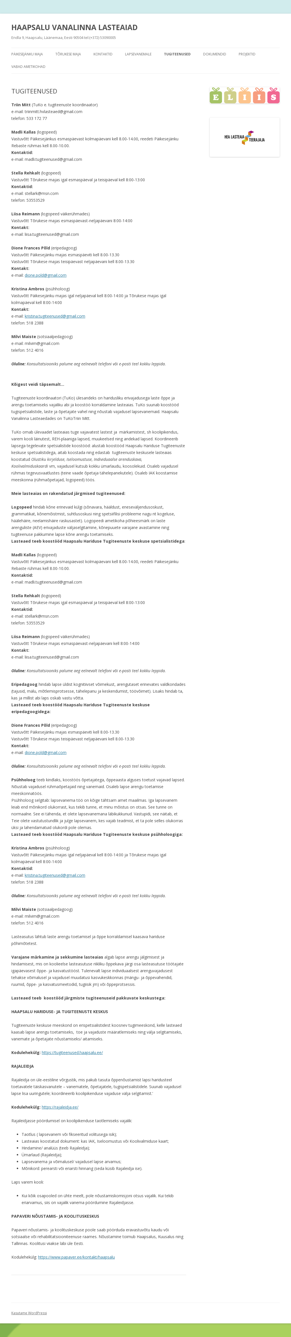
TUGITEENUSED (177, 54)
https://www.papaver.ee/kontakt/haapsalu (76, 1257)
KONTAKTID (103, 54)
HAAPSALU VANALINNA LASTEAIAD (74, 27)
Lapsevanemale (138, 54)
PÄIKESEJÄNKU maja (27, 54)
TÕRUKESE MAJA (68, 54)
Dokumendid (214, 54)
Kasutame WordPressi (29, 1313)
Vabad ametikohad (28, 66)
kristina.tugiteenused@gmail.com (55, 316)
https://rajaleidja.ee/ (60, 1107)
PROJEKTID (247, 54)
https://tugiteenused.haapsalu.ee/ (72, 1052)
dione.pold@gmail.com (45, 275)
